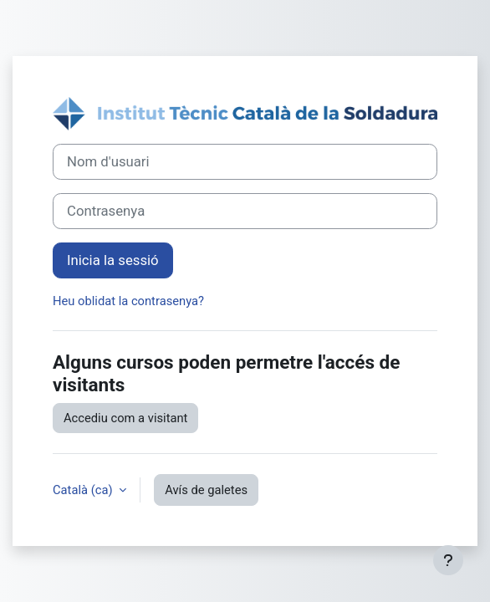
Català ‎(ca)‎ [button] (84, 489)
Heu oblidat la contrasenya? (128, 301)
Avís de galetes (206, 489)
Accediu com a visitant (125, 418)
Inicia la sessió (113, 260)
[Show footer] (448, 560)
